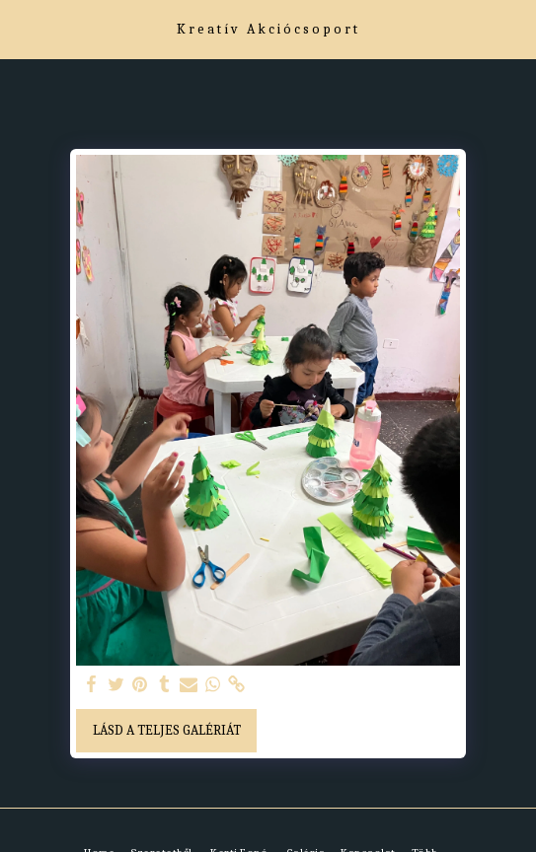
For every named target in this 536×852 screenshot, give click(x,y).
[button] (21, 28)
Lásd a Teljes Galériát (167, 730)
